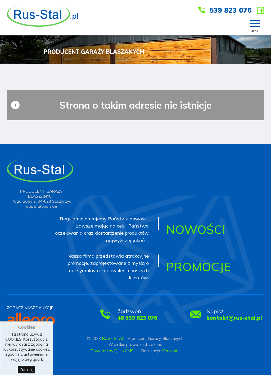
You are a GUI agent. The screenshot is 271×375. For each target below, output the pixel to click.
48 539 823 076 (137, 317)
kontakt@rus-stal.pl (234, 317)
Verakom (170, 350)
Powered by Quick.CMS (112, 350)
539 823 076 (230, 10)
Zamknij (26, 369)
